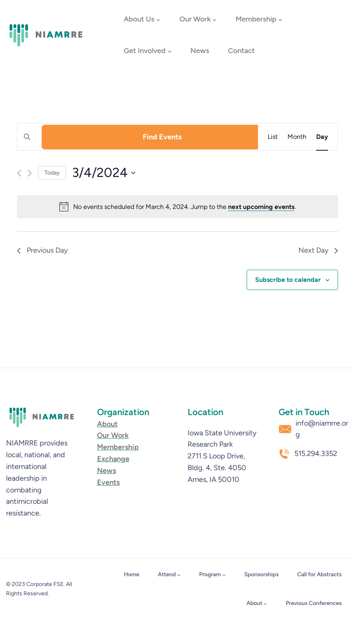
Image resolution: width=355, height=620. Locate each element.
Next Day (318, 250)
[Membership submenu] (280, 19)
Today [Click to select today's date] (51, 172)
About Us (139, 19)
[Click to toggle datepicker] (103, 173)
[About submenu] (265, 603)
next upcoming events (261, 207)
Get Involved (144, 50)
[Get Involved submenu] (169, 51)
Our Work (195, 19)
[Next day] (29, 173)
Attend (167, 574)
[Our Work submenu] (214, 19)
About (254, 603)
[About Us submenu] (158, 19)
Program (210, 574)
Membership (256, 19)
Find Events (162, 136)
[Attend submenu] (178, 574)
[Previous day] (19, 173)
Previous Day (42, 250)
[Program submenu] (224, 574)
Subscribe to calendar (288, 279)
